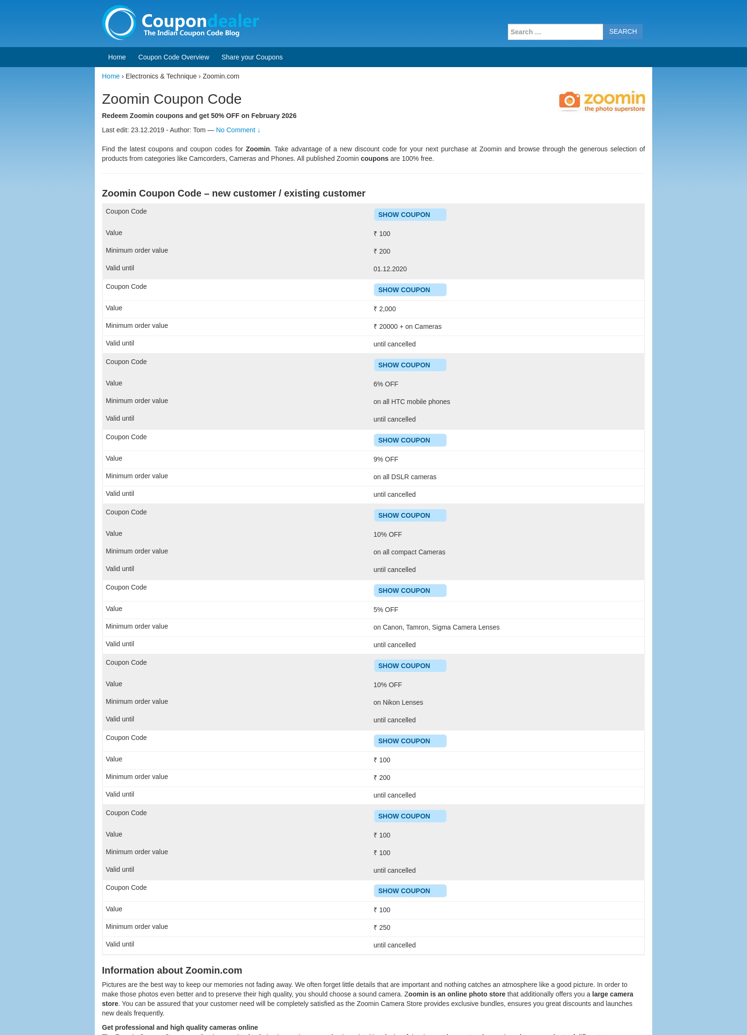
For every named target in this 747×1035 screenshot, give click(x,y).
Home (117, 57)
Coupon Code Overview (173, 57)
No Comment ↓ (238, 130)
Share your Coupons (252, 57)
